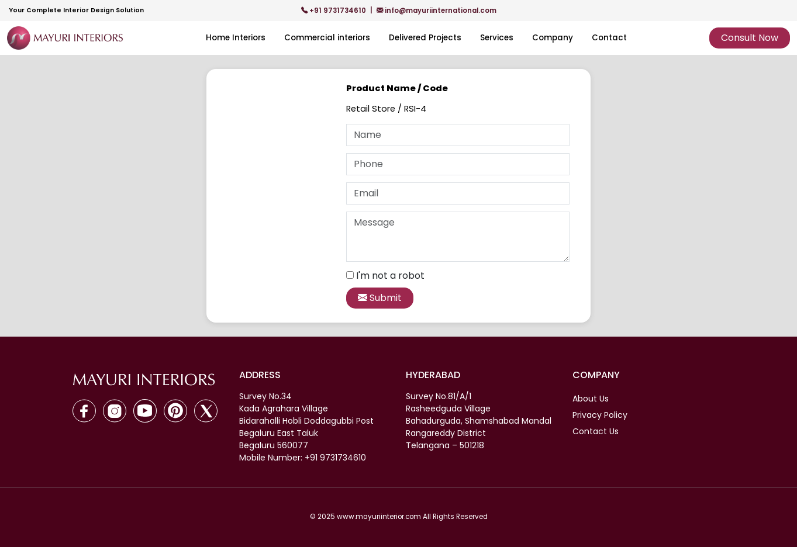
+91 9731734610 (334, 10)
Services (496, 37)
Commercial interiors (327, 37)
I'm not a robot (390, 275)
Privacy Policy (599, 415)
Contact (609, 37)
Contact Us (595, 431)
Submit (380, 297)
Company (552, 37)
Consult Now (749, 37)
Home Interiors (235, 37)
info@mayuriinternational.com (436, 10)
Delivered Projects (425, 37)
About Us (590, 398)
